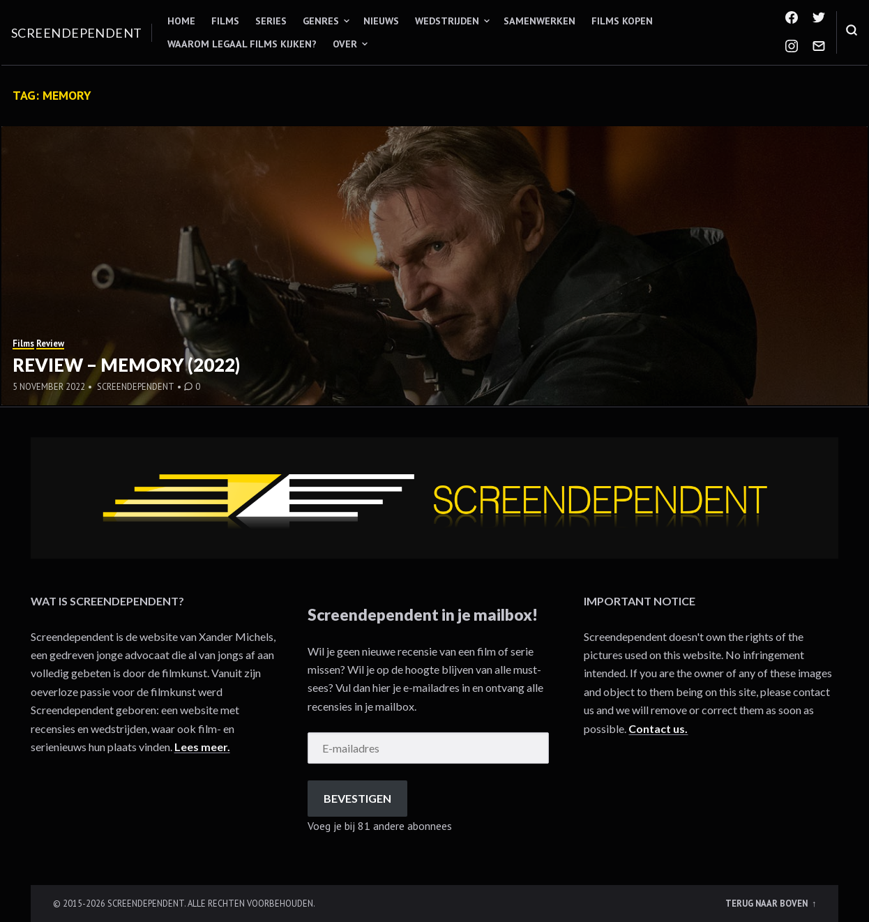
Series (271, 21)
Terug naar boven (767, 903)
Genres (321, 21)
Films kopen (622, 21)
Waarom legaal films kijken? (242, 44)
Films (225, 21)
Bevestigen (357, 798)
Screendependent (76, 32)
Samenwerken (539, 21)
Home (181, 21)
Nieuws (381, 21)
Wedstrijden (447, 21)
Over (345, 44)
